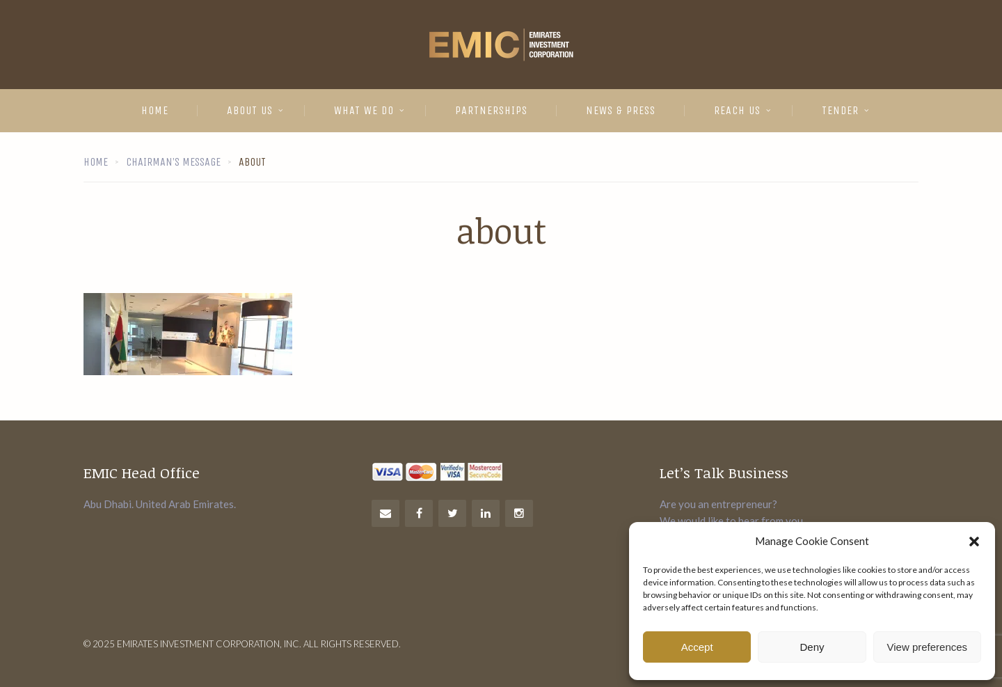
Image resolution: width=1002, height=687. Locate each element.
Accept (697, 647)
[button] (974, 541)
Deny (812, 647)
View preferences (927, 647)
